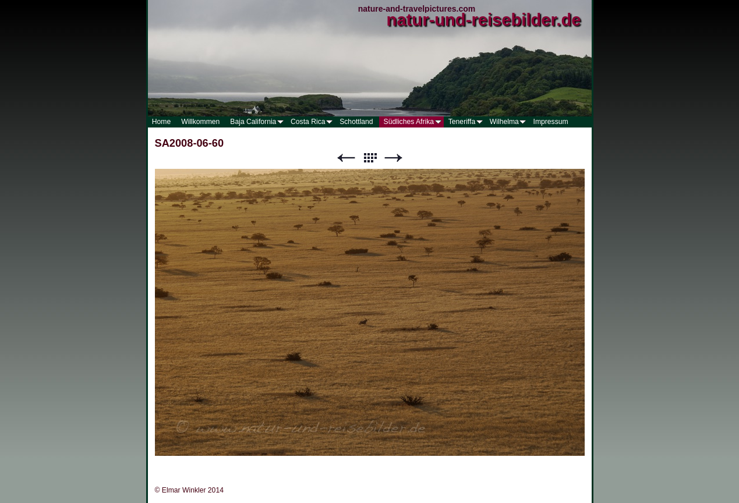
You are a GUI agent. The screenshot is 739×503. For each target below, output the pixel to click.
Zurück (346, 158)
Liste (370, 158)
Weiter (394, 158)
